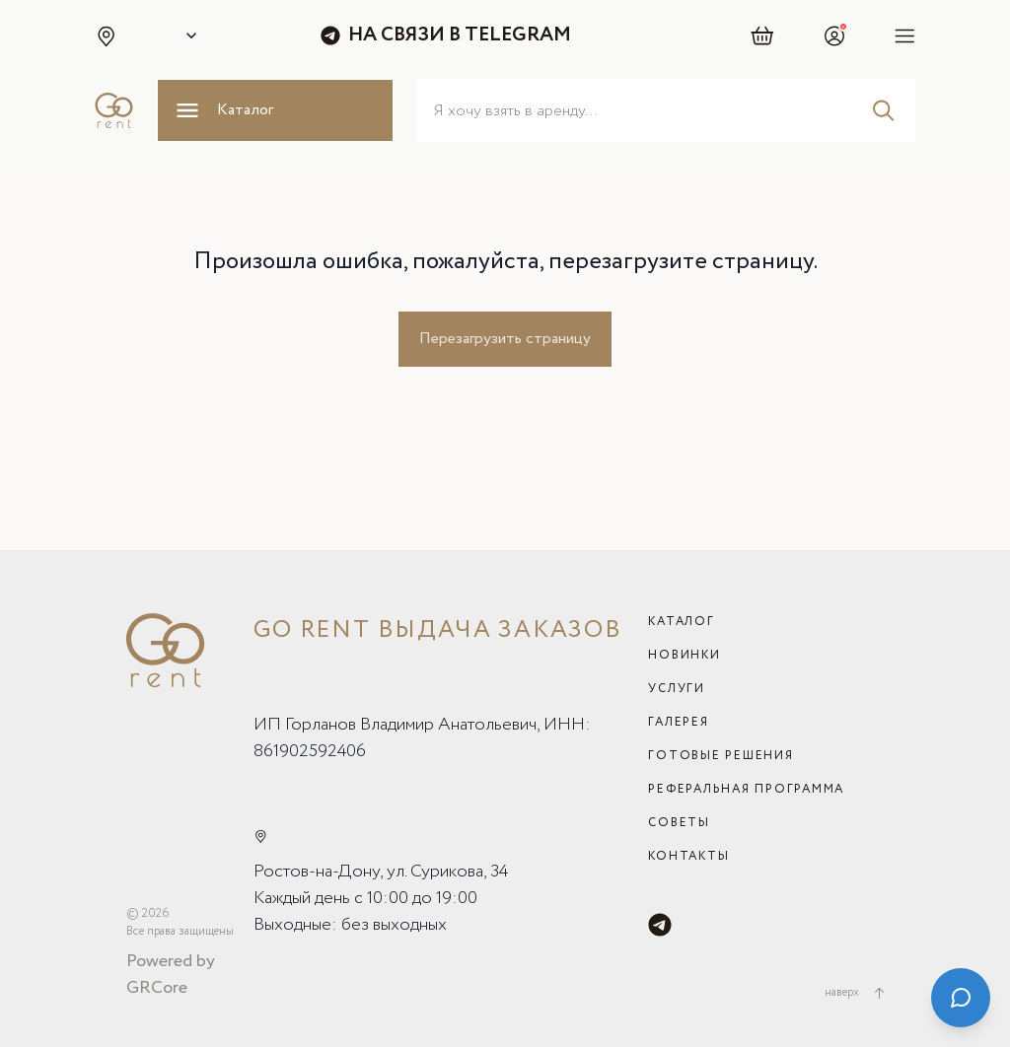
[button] (105, 35)
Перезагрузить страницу (505, 338)
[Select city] (187, 35)
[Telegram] (660, 925)
